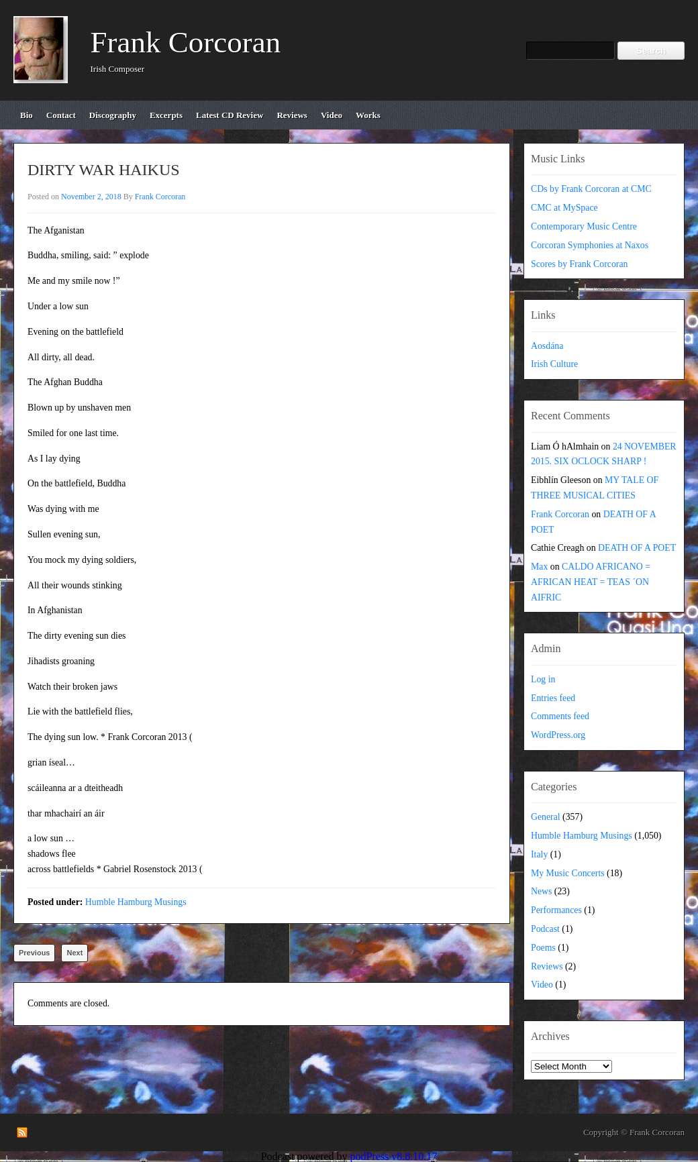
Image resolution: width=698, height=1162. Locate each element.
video (331, 115)
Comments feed (560, 716)
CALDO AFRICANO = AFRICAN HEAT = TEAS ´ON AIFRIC (590, 582)
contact (61, 115)
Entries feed (553, 698)
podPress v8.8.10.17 (394, 1156)
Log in (543, 679)
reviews (292, 115)
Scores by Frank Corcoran (579, 264)
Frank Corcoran (186, 42)
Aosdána (547, 346)
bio (26, 115)
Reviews (547, 966)
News (541, 891)
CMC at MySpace (564, 208)
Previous (34, 953)
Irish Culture (554, 364)
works (368, 115)
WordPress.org (558, 735)
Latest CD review (229, 115)
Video (542, 985)
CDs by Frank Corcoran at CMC (591, 189)
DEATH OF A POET (637, 548)
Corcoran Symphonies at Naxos (589, 245)
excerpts (166, 115)
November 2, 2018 (91, 196)
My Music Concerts (568, 873)
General (545, 817)
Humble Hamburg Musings (136, 902)
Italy (539, 854)
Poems (543, 948)
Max (539, 567)
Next (74, 953)
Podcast (545, 929)
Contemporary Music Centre (584, 226)
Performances (556, 910)
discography (112, 115)
